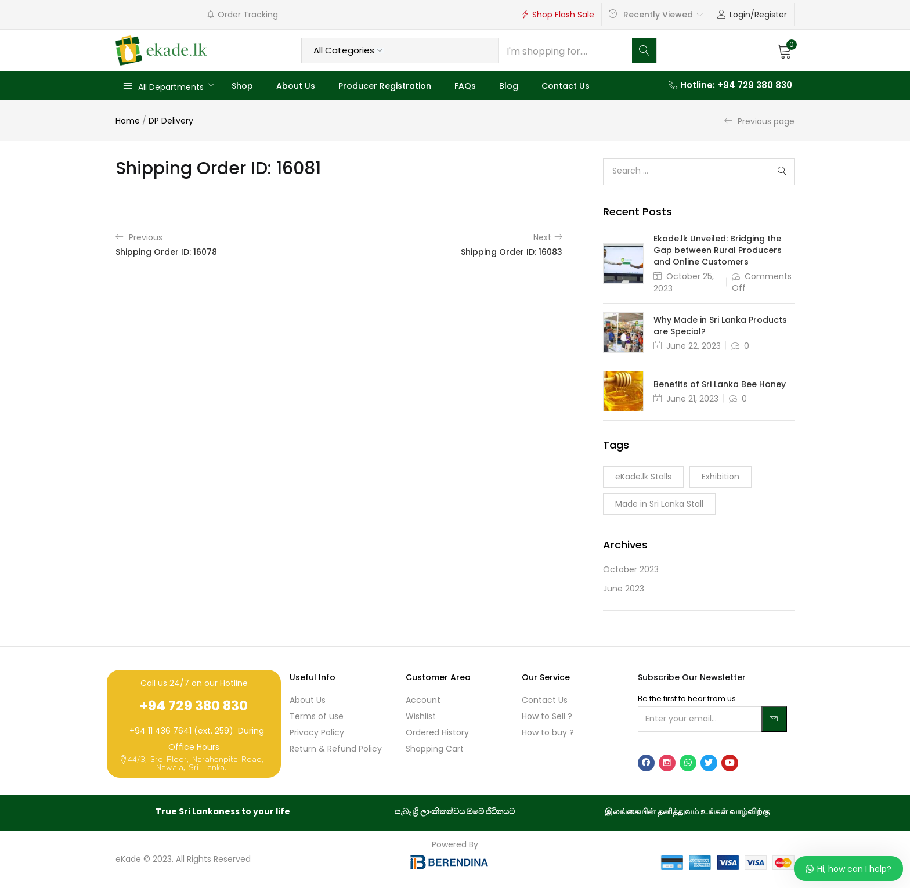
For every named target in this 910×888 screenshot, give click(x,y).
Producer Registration (384, 86)
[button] (784, 50)
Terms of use (317, 716)
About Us (295, 86)
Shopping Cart (435, 749)
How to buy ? (548, 732)
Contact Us (565, 86)
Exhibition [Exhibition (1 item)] (720, 476)
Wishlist (421, 716)
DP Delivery (171, 121)
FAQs (465, 86)
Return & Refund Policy (336, 749)
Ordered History (437, 732)
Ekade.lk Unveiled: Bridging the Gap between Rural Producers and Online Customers (717, 250)
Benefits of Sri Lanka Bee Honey (719, 384)
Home (127, 121)
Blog (508, 86)
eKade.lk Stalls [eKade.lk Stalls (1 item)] (643, 476)
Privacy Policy (317, 732)
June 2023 (623, 588)
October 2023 (631, 569)
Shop (242, 86)
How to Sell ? (547, 716)
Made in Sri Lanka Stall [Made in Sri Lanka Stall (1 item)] (659, 504)
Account (423, 700)
